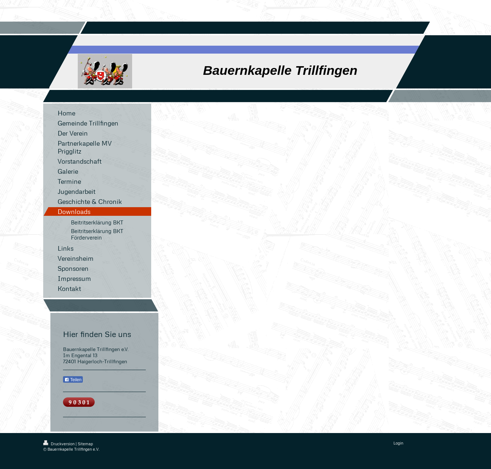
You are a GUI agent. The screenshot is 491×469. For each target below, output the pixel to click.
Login (398, 443)
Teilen (72, 379)
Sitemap (85, 443)
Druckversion (59, 443)
